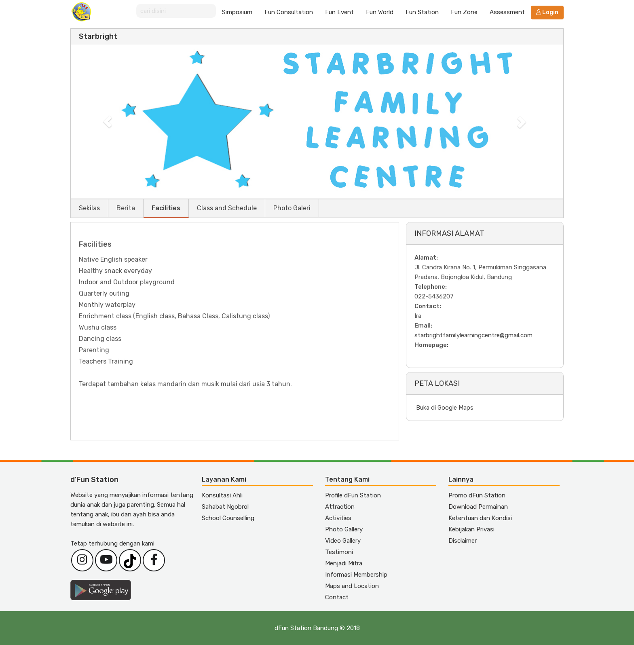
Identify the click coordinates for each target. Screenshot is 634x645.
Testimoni (339, 552)
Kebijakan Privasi (471, 529)
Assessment (507, 12)
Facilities (166, 208)
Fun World (379, 12)
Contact (337, 597)
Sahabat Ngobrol (225, 506)
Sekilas (89, 208)
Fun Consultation (288, 12)
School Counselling (228, 518)
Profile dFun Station (353, 495)
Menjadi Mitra (343, 563)
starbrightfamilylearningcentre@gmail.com (473, 335)
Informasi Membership (356, 574)
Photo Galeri (292, 208)
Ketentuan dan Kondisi (480, 518)
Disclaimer (462, 540)
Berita (125, 208)
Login (547, 12)
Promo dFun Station (476, 495)
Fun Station (422, 12)
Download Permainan (478, 506)
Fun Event (339, 12)
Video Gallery (343, 540)
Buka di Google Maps (444, 407)
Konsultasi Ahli (222, 495)
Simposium (237, 12)
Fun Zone (464, 12)
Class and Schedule (227, 208)
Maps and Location (352, 586)
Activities (338, 518)
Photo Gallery (344, 529)
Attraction (340, 506)
